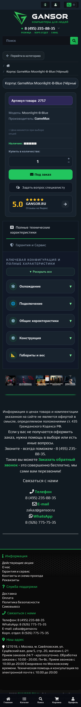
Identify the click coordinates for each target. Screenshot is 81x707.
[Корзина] (57, 700)
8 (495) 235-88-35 (40, 497)
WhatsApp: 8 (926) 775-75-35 (24, 624)
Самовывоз (11, 606)
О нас (6, 567)
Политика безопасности (21, 602)
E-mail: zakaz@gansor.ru (19, 628)
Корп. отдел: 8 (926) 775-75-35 (25, 633)
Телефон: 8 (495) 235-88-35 (23, 620)
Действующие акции (17, 563)
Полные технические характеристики (30, 229)
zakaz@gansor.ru (40, 510)
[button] (40, 28)
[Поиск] (40, 700)
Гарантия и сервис (16, 571)
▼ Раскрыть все (40, 271)
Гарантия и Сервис (28, 245)
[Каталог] (24, 700)
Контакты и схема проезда (22, 575)
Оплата (7, 598)
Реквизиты (10, 580)
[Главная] (8, 700)
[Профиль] (73, 700)
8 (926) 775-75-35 (40, 522)
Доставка (9, 593)
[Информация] (45, 5)
